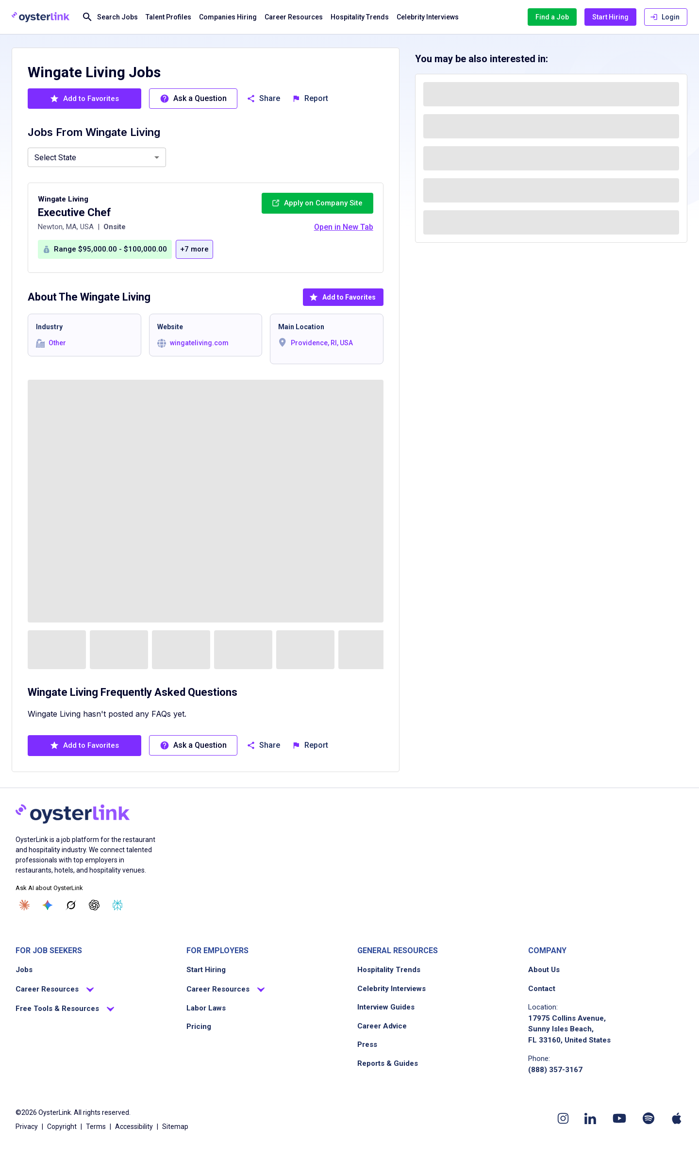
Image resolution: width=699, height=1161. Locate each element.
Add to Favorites (342, 297)
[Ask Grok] (71, 905)
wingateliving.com (199, 343)
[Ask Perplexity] (117, 905)
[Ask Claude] (24, 905)
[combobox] (97, 157)
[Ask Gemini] (47, 905)
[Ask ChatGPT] (94, 905)
